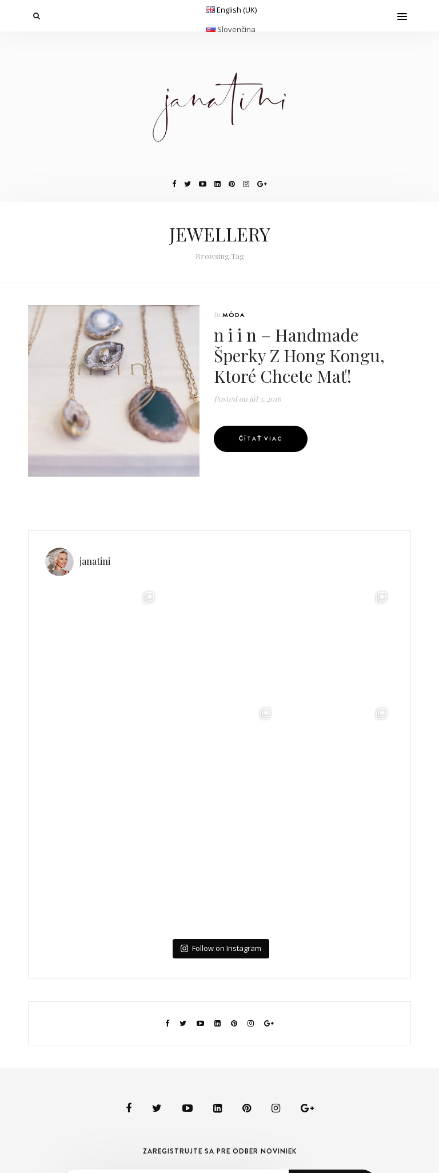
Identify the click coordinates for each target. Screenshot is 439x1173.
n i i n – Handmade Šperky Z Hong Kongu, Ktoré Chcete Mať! (299, 355)
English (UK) (237, 10)
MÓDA (233, 314)
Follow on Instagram (221, 948)
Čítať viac (260, 438)
